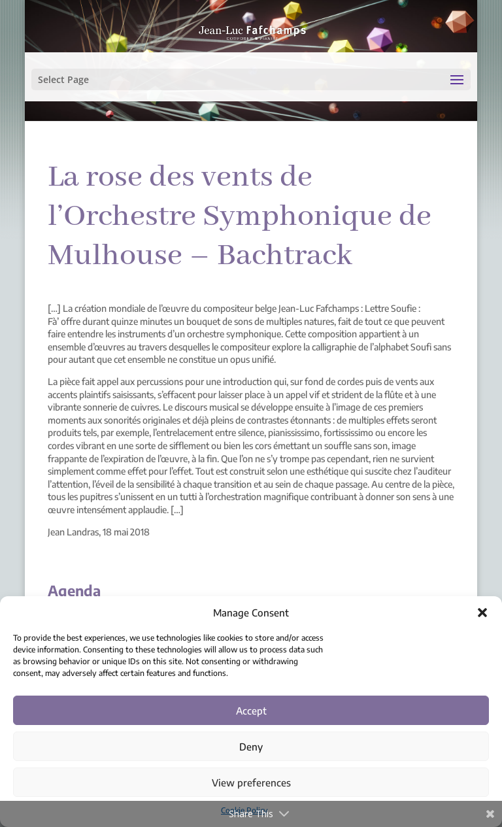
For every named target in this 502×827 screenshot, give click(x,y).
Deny (251, 746)
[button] (482, 612)
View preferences (251, 782)
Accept (251, 711)
